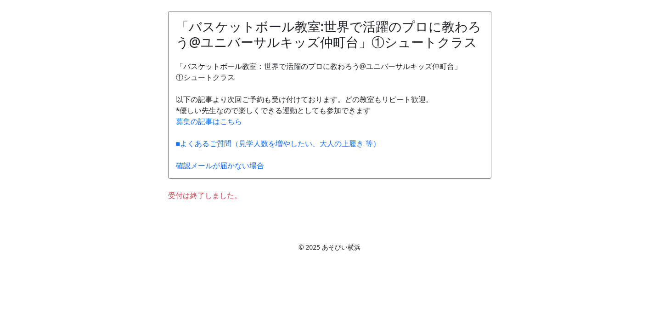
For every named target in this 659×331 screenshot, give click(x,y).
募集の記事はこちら (209, 121)
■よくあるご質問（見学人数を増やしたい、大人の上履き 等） (278, 143)
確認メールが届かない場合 (220, 165)
